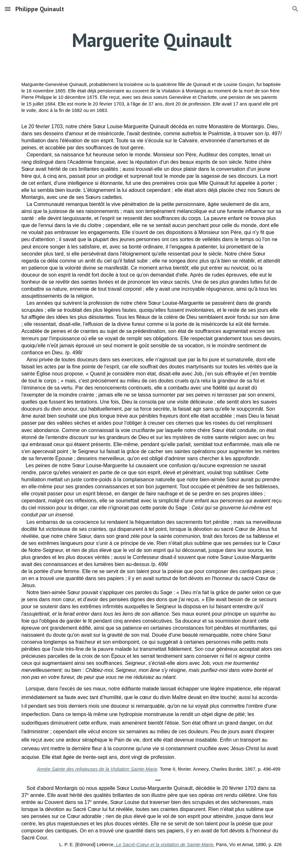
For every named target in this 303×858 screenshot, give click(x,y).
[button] (7, 9)
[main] (151, 40)
